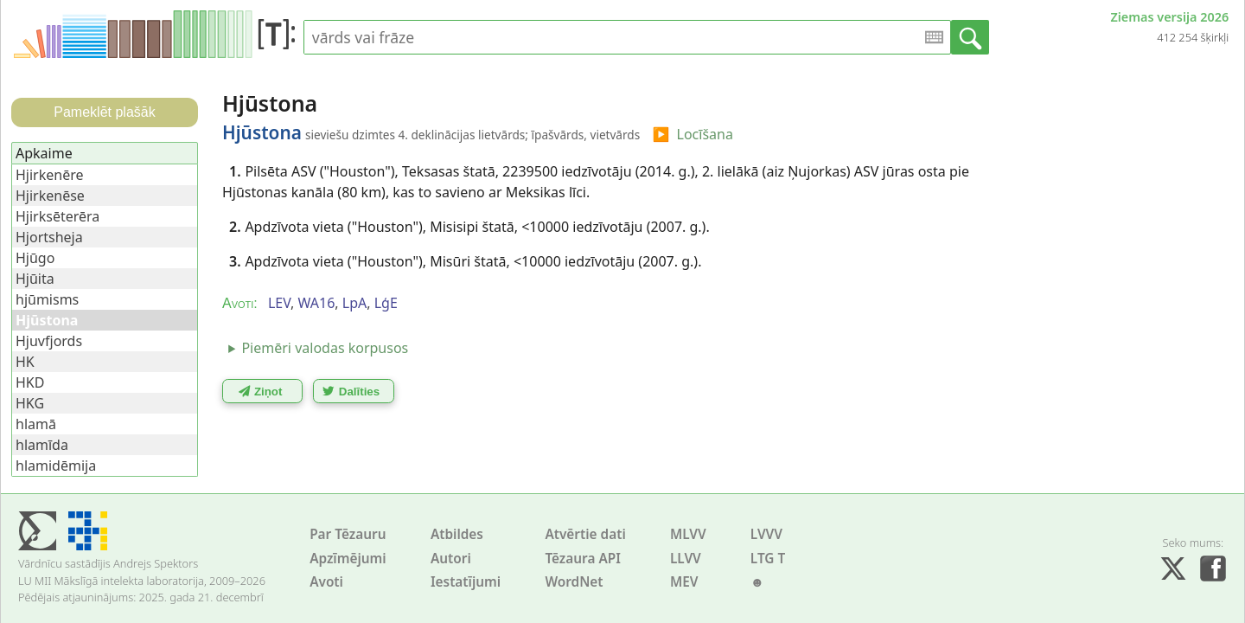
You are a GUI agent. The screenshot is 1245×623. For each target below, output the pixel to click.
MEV (684, 582)
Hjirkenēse (50, 195)
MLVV (688, 534)
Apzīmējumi (348, 558)
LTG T (767, 558)
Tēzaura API (583, 558)
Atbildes (457, 534)
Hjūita (35, 278)
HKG (30, 403)
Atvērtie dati (585, 534)
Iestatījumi (466, 582)
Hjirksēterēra (57, 216)
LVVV (766, 534)
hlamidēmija (56, 465)
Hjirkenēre (50, 174)
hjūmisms (47, 299)
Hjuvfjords (49, 340)
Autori (451, 558)
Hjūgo (35, 257)
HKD (30, 382)
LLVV (685, 558)
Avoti (326, 582)
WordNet (574, 582)
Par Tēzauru (348, 534)
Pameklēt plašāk (104, 112)
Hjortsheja (49, 237)
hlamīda (42, 444)
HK (25, 361)
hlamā (36, 424)
